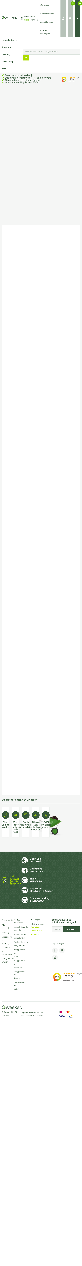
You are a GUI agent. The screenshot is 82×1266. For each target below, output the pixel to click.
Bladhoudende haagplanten (18, 936)
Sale (4, 69)
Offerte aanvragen (45, 32)
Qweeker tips (8, 62)
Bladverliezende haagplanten (18, 944)
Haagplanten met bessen (18, 953)
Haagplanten (8, 40)
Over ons (44, 5)
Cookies (39, 1016)
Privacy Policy (27, 1016)
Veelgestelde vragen (6, 960)
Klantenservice (47, 14)
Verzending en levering (6, 940)
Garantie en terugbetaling (6, 951)
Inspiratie (6, 48)
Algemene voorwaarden (32, 1013)
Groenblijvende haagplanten (18, 929)
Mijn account (5, 926)
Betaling (5, 933)
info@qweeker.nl (38, 924)
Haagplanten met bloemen (18, 964)
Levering (6, 55)
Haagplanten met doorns (18, 975)
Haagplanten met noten (18, 986)
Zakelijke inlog (46, 22)
